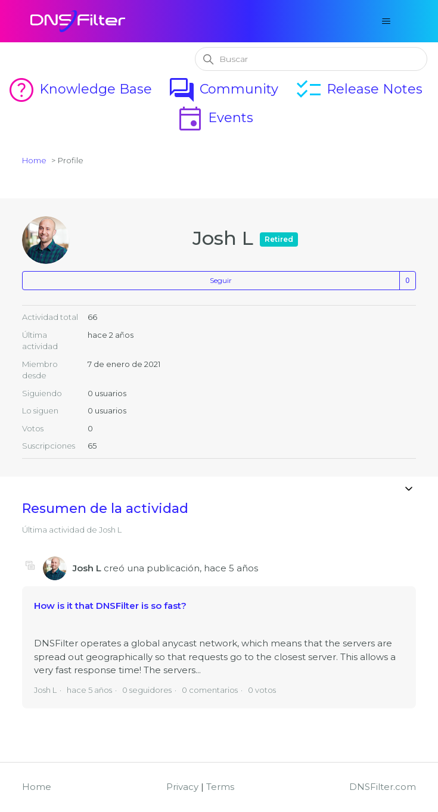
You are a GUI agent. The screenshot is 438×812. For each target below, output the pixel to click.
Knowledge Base (79, 89)
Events (214, 118)
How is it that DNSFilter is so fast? (110, 605)
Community (222, 89)
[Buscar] (311, 59)
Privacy (182, 786)
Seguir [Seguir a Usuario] (221, 280)
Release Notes (358, 89)
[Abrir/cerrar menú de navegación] (386, 21)
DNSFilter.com (382, 786)
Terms (220, 786)
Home (34, 160)
